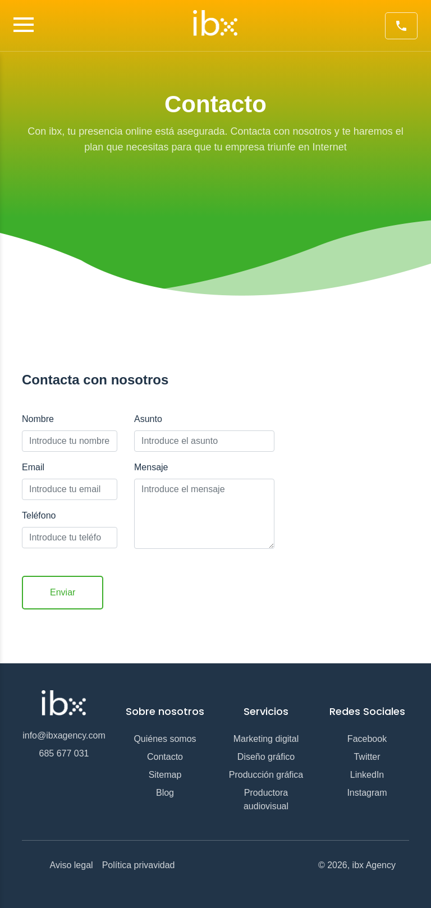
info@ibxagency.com (64, 735)
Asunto (148, 419)
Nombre (38, 419)
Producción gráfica (266, 774)
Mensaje (151, 467)
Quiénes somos (165, 739)
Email (33, 467)
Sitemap (165, 774)
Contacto (165, 757)
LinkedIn (367, 774)
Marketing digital (266, 739)
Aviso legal (71, 865)
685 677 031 (64, 753)
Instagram (367, 792)
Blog (165, 792)
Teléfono (39, 515)
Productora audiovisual (266, 799)
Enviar (62, 592)
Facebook (367, 739)
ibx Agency (374, 865)
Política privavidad (138, 865)
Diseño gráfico (266, 757)
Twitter (367, 757)
